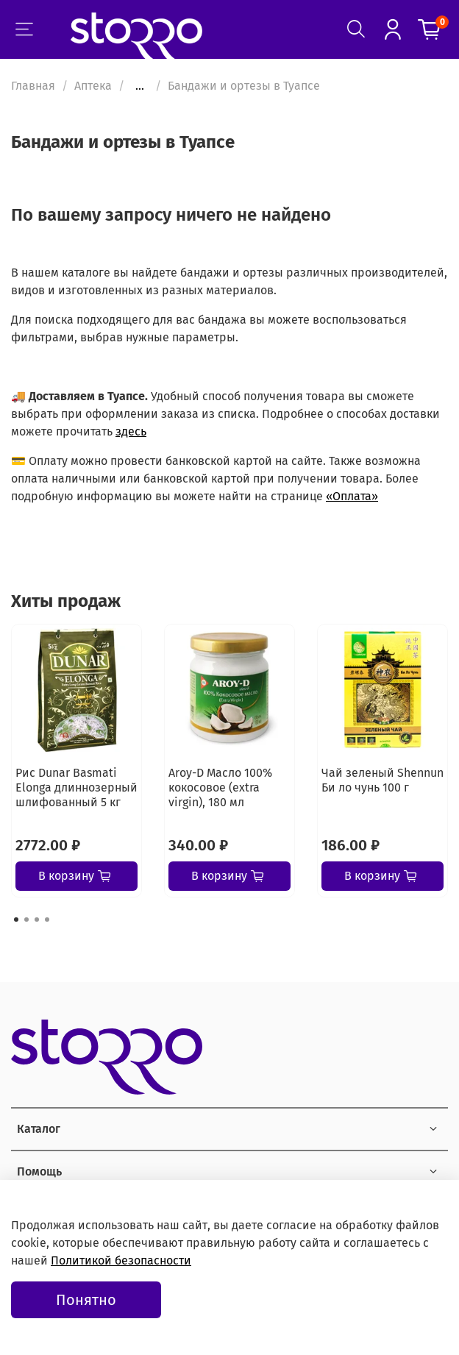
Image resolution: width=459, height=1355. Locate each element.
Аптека (93, 86)
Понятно (86, 1300)
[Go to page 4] (47, 919)
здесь (130, 431)
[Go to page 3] (37, 919)
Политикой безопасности (121, 1260)
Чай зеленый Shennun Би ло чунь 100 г (382, 780)
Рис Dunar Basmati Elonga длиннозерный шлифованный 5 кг (76, 787)
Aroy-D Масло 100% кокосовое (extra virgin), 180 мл (220, 787)
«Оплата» (352, 496)
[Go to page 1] (16, 919)
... (139, 86)
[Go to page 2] (26, 919)
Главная (33, 86)
